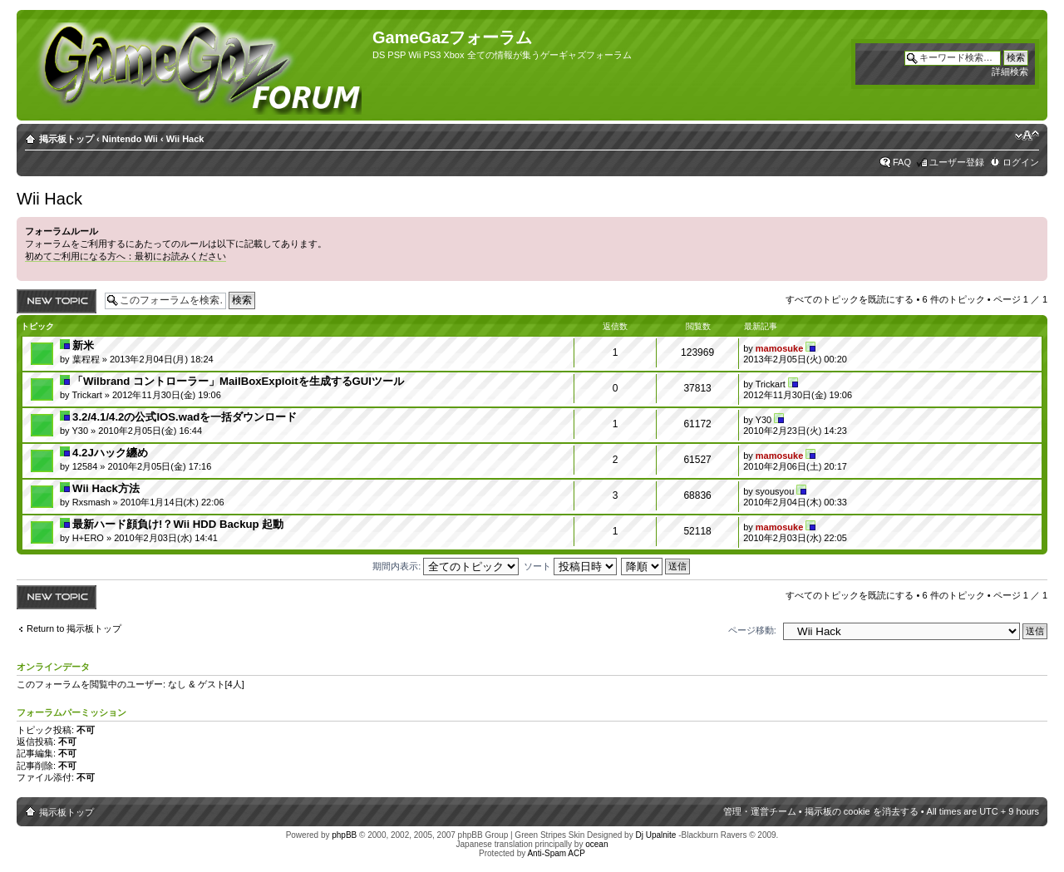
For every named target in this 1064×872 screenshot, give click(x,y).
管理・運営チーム (759, 811)
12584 (85, 466)
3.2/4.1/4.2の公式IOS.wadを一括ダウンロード (184, 417)
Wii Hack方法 (106, 488)
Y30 (79, 431)
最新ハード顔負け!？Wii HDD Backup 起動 (177, 524)
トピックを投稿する (56, 301)
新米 (83, 345)
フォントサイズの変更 (1027, 135)
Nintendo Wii (130, 139)
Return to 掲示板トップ (74, 628)
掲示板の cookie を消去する (862, 811)
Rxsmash (91, 502)
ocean (596, 844)
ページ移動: (752, 630)
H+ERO (88, 538)
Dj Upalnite (655, 835)
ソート (570, 566)
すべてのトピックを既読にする (850, 299)
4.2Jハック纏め (110, 452)
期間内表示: (445, 566)
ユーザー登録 (956, 162)
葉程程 (86, 359)
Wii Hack (185, 139)
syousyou (775, 491)
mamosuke (779, 348)
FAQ (902, 162)
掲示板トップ (66, 139)
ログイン (1020, 162)
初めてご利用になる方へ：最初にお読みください (125, 256)
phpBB (344, 835)
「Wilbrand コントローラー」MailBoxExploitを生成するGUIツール (238, 381)
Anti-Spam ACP (555, 853)
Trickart (86, 395)
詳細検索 (1010, 71)
